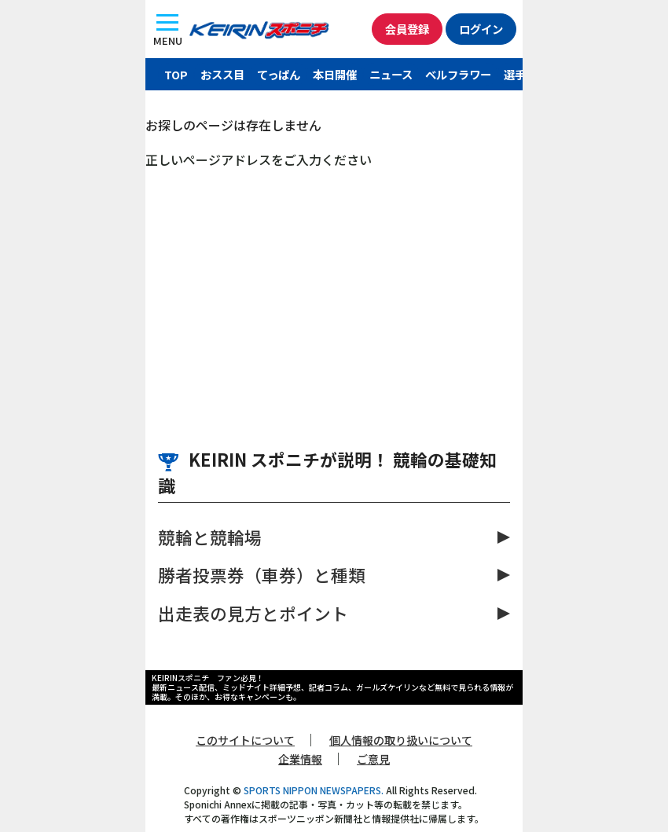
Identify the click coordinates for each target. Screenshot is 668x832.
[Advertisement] (334, 287)
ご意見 (373, 759)
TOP (176, 74)
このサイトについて (245, 740)
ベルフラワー (458, 74)
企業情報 (300, 759)
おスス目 (222, 74)
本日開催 (335, 74)
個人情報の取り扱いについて (400, 740)
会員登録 (407, 28)
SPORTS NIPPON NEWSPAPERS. (314, 790)
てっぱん (278, 74)
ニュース (391, 74)
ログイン (481, 28)
